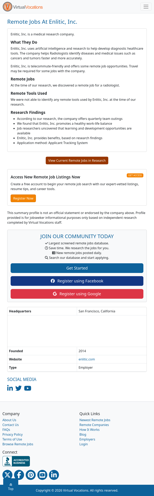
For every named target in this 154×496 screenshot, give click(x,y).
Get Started (77, 268)
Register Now (23, 198)
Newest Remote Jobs (94, 420)
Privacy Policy (12, 434)
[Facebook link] (19, 475)
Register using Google (77, 293)
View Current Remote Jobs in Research (77, 160)
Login (83, 444)
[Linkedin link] (54, 475)
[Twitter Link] (7, 475)
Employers (87, 439)
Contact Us (10, 425)
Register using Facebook (77, 281)
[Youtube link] (42, 475)
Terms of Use (12, 439)
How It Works (89, 429)
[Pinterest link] (31, 475)
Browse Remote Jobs (17, 444)
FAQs (6, 429)
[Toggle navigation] (146, 7)
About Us (9, 420)
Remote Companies (94, 425)
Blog (82, 434)
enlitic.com (87, 359)
